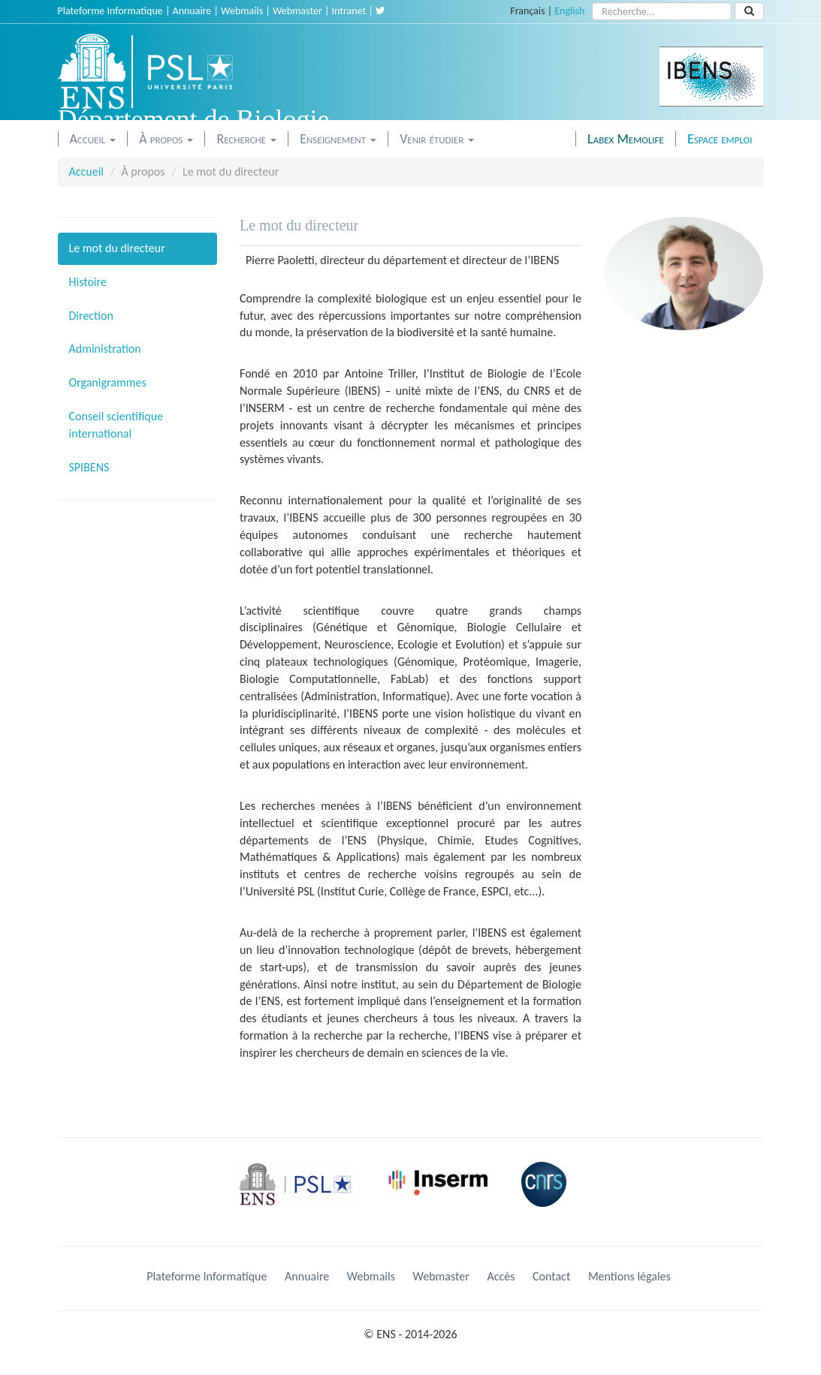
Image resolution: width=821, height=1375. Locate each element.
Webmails (242, 11)
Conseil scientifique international (116, 425)
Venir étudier (437, 138)
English (569, 11)
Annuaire (192, 11)
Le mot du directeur (117, 248)
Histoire (88, 282)
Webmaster (297, 11)
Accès (501, 1276)
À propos (166, 138)
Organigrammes (107, 382)
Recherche (246, 138)
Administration (105, 348)
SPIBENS (89, 467)
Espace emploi (720, 138)
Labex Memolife (625, 138)
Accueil (93, 138)
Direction (91, 315)
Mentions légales (629, 1276)
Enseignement (338, 138)
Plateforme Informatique (110, 11)
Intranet (349, 11)
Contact (551, 1276)
